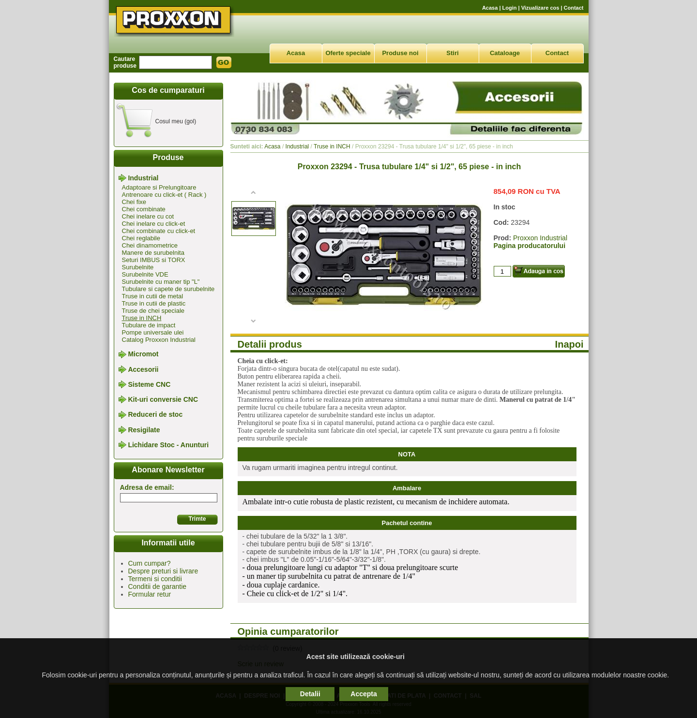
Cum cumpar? (149, 563)
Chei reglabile (141, 238)
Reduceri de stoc (155, 415)
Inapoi (569, 344)
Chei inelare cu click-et (153, 223)
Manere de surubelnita (153, 252)
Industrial (143, 178)
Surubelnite (138, 267)
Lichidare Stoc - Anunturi (168, 445)
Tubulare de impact (149, 325)
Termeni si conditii (155, 579)
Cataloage (505, 53)
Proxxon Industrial (540, 238)
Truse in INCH (142, 318)
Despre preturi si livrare (163, 571)
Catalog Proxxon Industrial (159, 339)
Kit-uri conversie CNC (163, 399)
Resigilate (144, 430)
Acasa (490, 8)
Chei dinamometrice (150, 245)
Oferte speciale (347, 53)
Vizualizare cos (540, 8)
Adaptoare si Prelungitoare (159, 187)
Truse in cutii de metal (152, 296)
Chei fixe (134, 201)
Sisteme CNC (149, 384)
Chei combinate (144, 209)
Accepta (363, 694)
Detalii (310, 694)
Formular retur (149, 594)
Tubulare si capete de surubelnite (168, 289)
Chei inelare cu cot (148, 216)
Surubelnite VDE (145, 274)
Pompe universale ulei (153, 332)
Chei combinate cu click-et (159, 230)
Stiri (452, 53)
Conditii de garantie (157, 586)
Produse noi (400, 53)
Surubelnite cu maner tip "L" (161, 281)
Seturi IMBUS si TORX (153, 260)
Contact (574, 8)
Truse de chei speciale (153, 310)
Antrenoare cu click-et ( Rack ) (164, 194)
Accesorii (143, 369)
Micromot (143, 354)
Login (509, 8)
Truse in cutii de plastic (154, 303)
